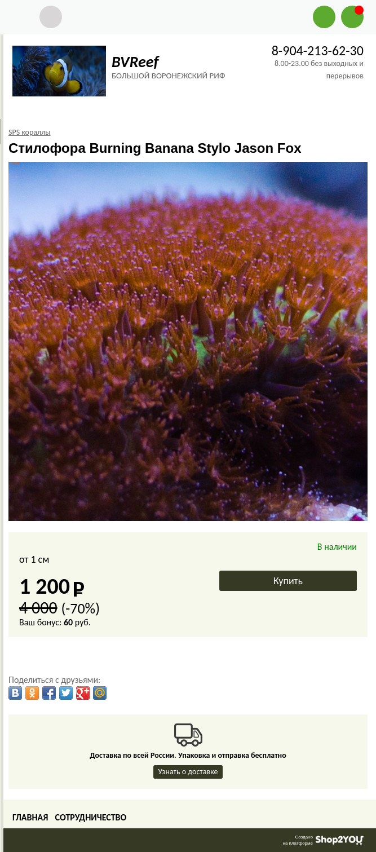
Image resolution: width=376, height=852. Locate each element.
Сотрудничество (90, 817)
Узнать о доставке (188, 771)
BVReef (135, 62)
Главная (30, 817)
